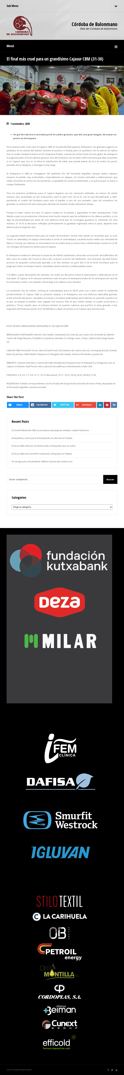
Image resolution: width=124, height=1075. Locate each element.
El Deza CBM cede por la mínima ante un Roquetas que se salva (43, 445)
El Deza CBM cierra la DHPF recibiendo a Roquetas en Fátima (42, 453)
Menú (10, 46)
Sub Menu (12, 6)
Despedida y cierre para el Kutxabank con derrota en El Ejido (42, 438)
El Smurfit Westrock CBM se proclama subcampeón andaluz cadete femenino (50, 430)
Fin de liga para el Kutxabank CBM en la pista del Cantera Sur (42, 461)
